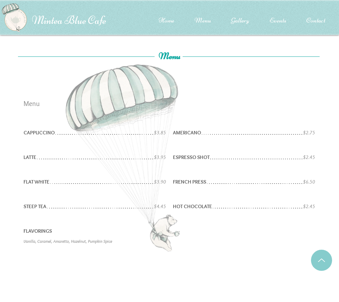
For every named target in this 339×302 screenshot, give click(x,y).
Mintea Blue (60, 20)
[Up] (321, 260)
